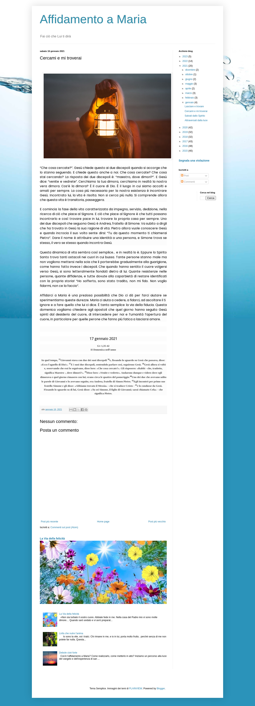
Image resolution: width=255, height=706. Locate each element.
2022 (185, 61)
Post (185, 175)
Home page (103, 521)
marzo (189, 93)
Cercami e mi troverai (196, 111)
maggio (189, 83)
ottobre (189, 74)
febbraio (190, 97)
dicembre (190, 69)
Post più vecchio (157, 521)
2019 (185, 132)
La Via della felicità (52, 538)
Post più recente (49, 521)
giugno (189, 79)
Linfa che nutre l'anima (71, 633)
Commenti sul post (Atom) (64, 527)
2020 (185, 127)
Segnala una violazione (194, 160)
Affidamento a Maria (93, 19)
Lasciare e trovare (194, 106)
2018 (185, 136)
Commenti (188, 181)
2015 (185, 150)
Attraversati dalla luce (196, 120)
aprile (188, 88)
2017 (185, 141)
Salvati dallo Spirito (195, 115)
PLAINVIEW (135, 688)
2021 (185, 65)
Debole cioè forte (68, 652)
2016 (185, 146)
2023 (185, 56)
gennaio (189, 102)
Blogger (161, 688)
